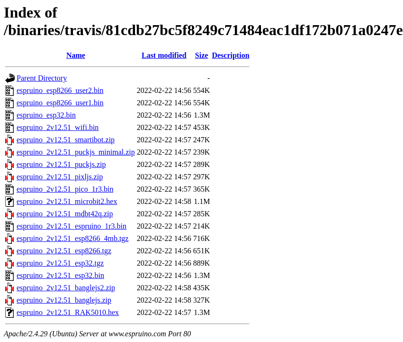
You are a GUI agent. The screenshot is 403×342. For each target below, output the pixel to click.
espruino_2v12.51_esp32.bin (60, 275)
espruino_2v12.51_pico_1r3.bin (65, 189)
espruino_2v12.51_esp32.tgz (60, 263)
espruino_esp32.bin (46, 115)
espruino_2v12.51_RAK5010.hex (68, 312)
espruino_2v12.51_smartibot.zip (66, 140)
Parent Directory (42, 78)
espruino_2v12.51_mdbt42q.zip (65, 214)
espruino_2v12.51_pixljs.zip (60, 177)
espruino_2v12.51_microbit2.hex (67, 201)
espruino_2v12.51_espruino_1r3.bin (71, 226)
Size (201, 55)
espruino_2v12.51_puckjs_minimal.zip (76, 152)
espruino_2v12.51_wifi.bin (58, 127)
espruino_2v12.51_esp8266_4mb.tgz (72, 238)
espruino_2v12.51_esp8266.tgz (64, 251)
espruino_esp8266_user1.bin (60, 103)
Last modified (164, 55)
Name (75, 55)
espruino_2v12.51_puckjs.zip (61, 164)
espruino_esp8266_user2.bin (60, 90)
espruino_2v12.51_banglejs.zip (64, 300)
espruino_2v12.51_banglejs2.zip (66, 288)
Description (230, 55)
